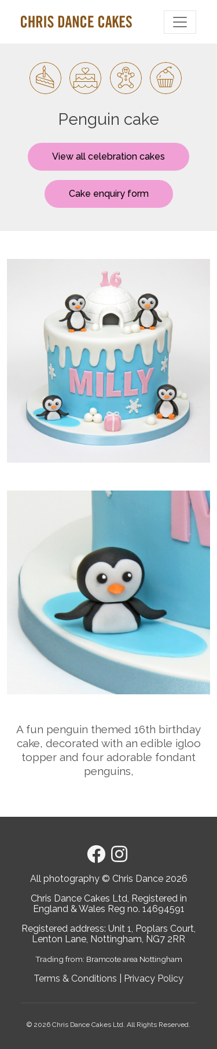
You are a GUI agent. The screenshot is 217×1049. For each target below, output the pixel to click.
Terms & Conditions (75, 978)
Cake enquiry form (109, 193)
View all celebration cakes (108, 156)
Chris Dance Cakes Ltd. (88, 1025)
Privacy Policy (153, 978)
